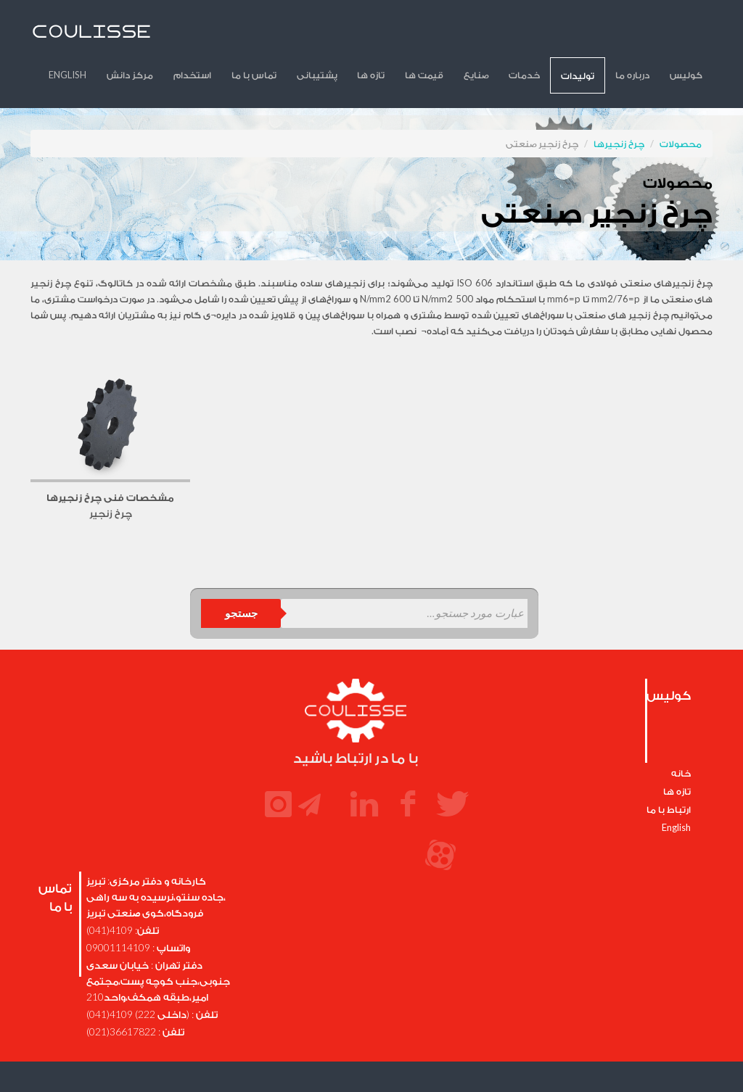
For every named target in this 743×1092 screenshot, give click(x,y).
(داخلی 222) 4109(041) (137, 974)
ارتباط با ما (668, 769)
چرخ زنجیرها (619, 103)
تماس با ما (326, 35)
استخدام (273, 35)
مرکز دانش (220, 35)
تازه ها (426, 35)
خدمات (554, 35)
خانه (681, 733)
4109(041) (109, 890)
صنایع (514, 35)
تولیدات (598, 35)
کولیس (689, 35)
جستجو (241, 573)
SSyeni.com (499, 1058)
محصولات (681, 103)
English (166, 35)
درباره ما (645, 35)
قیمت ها (471, 35)
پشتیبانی (381, 35)
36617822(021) (121, 991)
